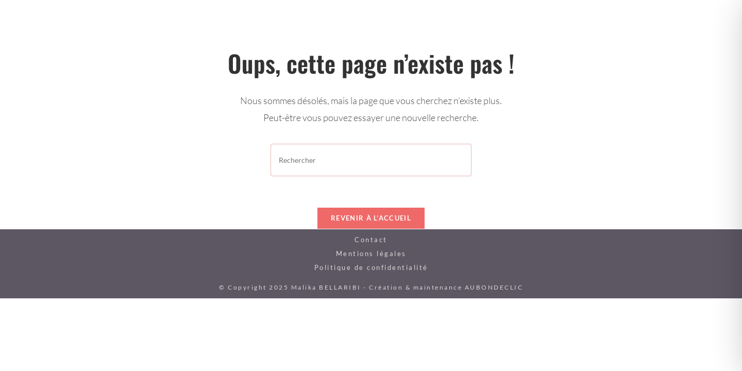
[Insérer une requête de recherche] (371, 160)
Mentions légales (371, 253)
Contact (371, 239)
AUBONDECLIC (494, 287)
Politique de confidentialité (371, 267)
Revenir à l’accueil (371, 218)
